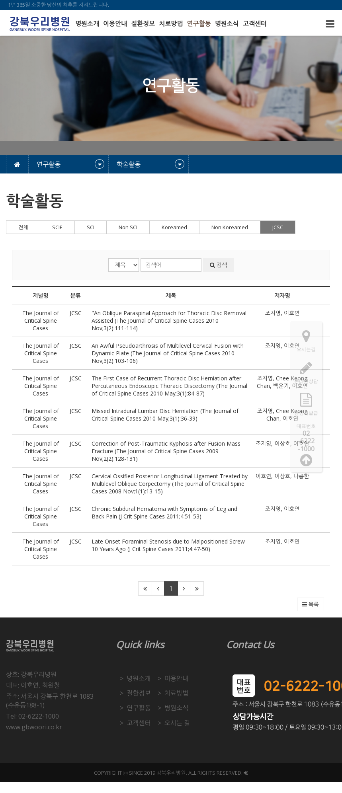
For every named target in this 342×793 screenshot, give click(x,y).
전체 (23, 227)
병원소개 (87, 24)
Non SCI (128, 227)
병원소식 (227, 24)
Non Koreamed (229, 227)
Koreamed (174, 227)
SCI (90, 227)
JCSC (277, 227)
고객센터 (255, 24)
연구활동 (199, 24)
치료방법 (171, 24)
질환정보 (143, 24)
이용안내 (115, 24)
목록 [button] (310, 604)
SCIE (57, 227)
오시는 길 (177, 723)
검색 (218, 265)
